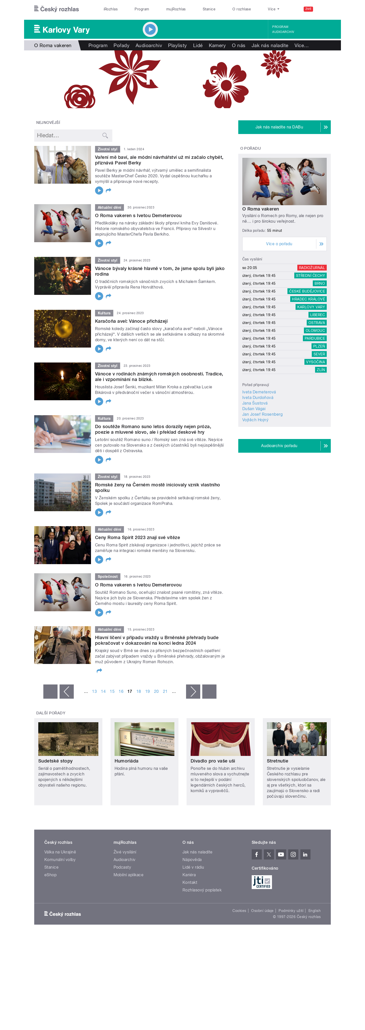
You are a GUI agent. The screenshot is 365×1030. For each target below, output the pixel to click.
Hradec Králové (308, 299)
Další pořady (51, 713)
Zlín (321, 370)
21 (165, 691)
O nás (238, 45)
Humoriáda (127, 761)
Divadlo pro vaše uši (213, 761)
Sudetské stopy (55, 761)
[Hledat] (324, 9)
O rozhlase (241, 9)
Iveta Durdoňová (257, 397)
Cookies (239, 911)
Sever (319, 354)
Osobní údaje (262, 911)
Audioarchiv (283, 32)
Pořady (122, 45)
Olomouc (315, 331)
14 (103, 691)
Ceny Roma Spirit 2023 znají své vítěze (137, 537)
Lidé (198, 45)
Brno (320, 283)
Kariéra (189, 874)
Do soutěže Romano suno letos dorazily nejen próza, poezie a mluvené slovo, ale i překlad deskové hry (153, 429)
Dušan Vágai (253, 408)
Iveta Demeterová (259, 392)
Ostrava (316, 323)
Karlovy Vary (311, 307)
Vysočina (315, 362)
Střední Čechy (310, 276)
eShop (50, 874)
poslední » (209, 691)
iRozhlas (111, 9)
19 (147, 691)
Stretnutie (277, 761)
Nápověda (192, 859)
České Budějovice (307, 291)
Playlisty (177, 45)
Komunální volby (60, 859)
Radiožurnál (312, 268)
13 (94, 691)
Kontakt (189, 882)
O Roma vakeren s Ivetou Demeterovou (138, 215)
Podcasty (122, 867)
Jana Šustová (255, 403)
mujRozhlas (176, 9)
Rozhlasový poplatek (202, 890)
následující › (193, 691)
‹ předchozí (67, 691)
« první (50, 691)
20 (156, 691)
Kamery (217, 45)
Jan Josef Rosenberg (262, 414)
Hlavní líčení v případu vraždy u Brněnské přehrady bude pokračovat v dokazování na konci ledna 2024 (156, 640)
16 (121, 691)
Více (302, 45)
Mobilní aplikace (129, 874)
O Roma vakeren (260, 209)
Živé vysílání (125, 852)
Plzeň (319, 346)
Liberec (317, 315)
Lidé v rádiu (193, 867)
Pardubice (315, 338)
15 (112, 691)
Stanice (209, 9)
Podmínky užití (291, 911)
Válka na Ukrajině (60, 852)
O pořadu (250, 148)
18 (138, 691)
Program (142, 9)
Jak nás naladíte (270, 45)
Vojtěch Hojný (255, 419)
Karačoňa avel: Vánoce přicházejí (131, 321)
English (314, 911)
